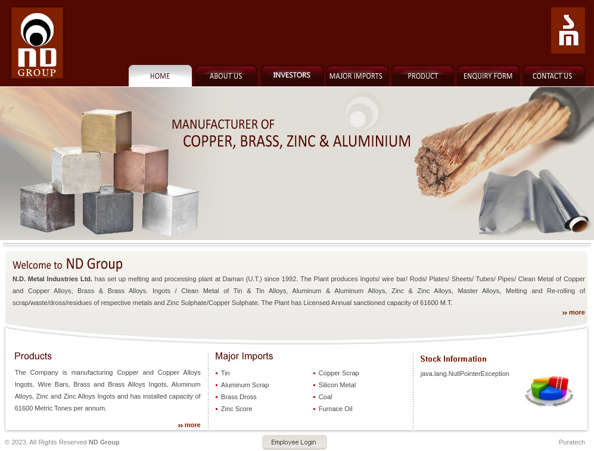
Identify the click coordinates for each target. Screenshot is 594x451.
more (577, 312)
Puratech (572, 442)
